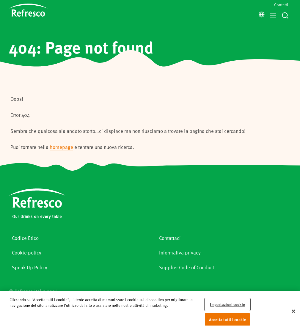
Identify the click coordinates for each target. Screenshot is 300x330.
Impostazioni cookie (227, 306)
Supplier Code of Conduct (186, 267)
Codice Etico (25, 237)
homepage (61, 146)
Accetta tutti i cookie (227, 321)
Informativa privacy (180, 252)
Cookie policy (26, 252)
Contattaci (170, 237)
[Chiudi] (293, 313)
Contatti (281, 4)
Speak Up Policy (29, 267)
